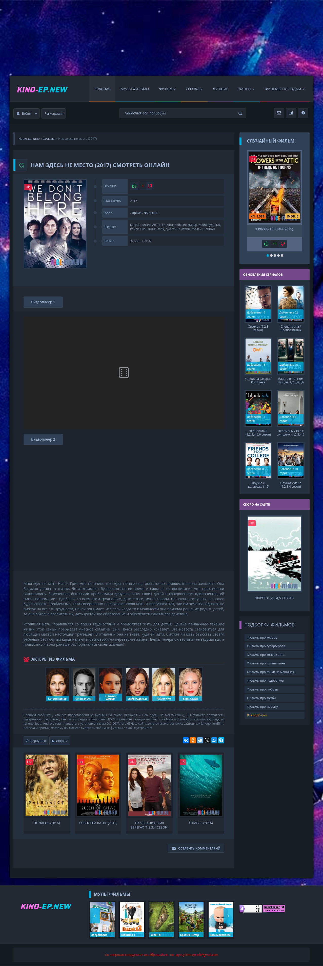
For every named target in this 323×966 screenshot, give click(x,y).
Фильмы (167, 88)
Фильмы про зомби (261, 698)
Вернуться (36, 741)
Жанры (246, 88)
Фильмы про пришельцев (266, 663)
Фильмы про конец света (265, 655)
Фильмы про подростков (265, 680)
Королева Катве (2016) (98, 823)
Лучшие (220, 88)
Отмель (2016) (201, 823)
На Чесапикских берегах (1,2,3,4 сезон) (150, 825)
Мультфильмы (134, 88)
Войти (27, 113)
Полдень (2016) (47, 823)
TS (183, 762)
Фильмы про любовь (262, 689)
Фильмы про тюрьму (262, 706)
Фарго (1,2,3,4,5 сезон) (274, 598)
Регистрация (54, 113)
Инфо (60, 741)
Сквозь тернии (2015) (274, 229)
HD (28, 187)
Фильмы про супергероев (266, 646)
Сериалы (194, 88)
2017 (133, 201)
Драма (137, 213)
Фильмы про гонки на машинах (270, 672)
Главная (102, 88)
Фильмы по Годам (285, 88)
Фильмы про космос (262, 637)
